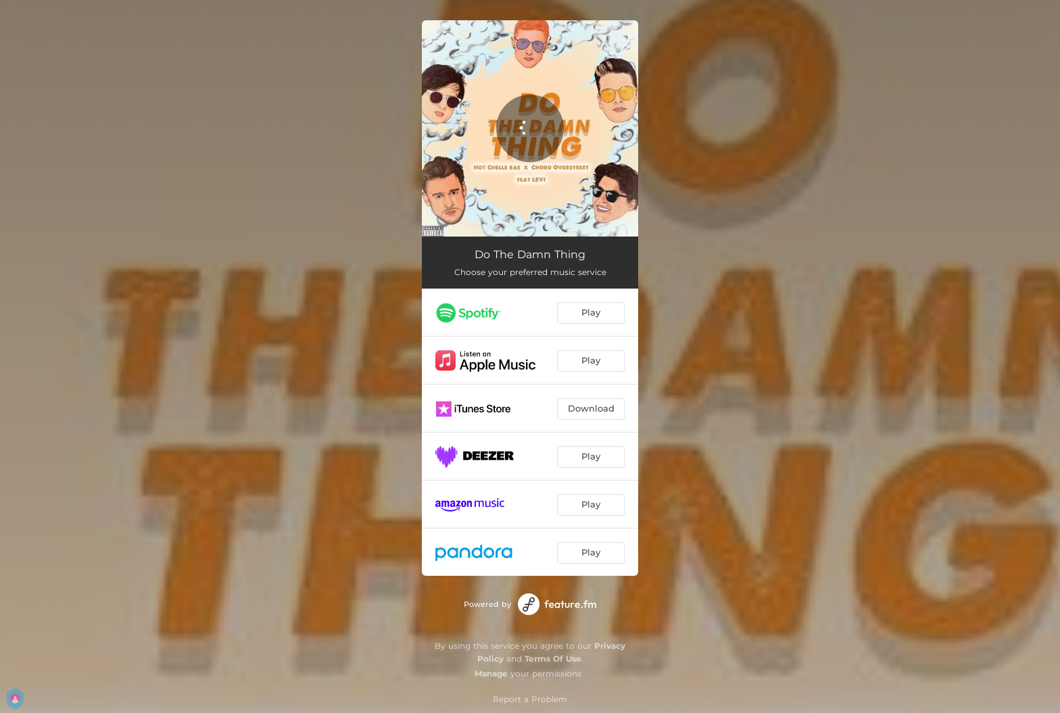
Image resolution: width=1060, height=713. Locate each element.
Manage (491, 673)
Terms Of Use (553, 659)
